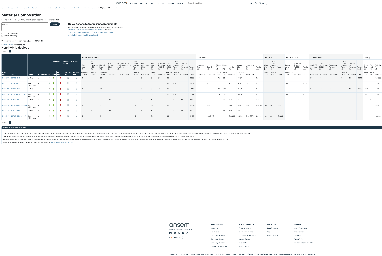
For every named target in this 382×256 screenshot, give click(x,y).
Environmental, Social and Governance (31, 8)
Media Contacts (272, 235)
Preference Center (270, 254)
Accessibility (173, 254)
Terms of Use (219, 254)
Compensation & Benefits (303, 243)
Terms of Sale (231, 254)
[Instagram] (187, 233)
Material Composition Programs (83, 8)
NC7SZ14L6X (15, 89)
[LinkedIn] (170, 233)
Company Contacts (218, 243)
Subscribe (311, 254)
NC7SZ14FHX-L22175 (18, 83)
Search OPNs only (10, 36)
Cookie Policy (243, 254)
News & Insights (272, 228)
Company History (217, 239)
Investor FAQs (244, 246)
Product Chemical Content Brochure (62, 142)
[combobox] (218, 3)
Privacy (252, 254)
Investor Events (244, 239)
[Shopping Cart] (260, 3)
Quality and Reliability (97, 29)
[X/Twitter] (179, 233)
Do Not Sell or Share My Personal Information (196, 254)
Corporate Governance (247, 235)
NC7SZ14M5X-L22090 (19, 105)
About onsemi (217, 224)
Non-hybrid (8, 45)
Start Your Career (300, 228)
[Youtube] (175, 233)
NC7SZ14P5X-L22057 (18, 116)
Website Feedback (285, 254)
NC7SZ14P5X (15, 111)
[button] (251, 3)
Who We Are (298, 239)
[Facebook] (183, 233)
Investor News (244, 243)
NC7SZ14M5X (16, 100)
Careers (297, 224)
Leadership (215, 232)
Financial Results (245, 228)
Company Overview (218, 235)
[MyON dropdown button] (257, 3)
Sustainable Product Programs (59, 8)
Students (297, 235)
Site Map (259, 254)
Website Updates (300, 254)
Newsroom (271, 224)
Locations (214, 228)
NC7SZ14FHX (15, 78)
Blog (268, 232)
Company (11, 8)
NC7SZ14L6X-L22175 (18, 94)
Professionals (299, 232)
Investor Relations (246, 224)
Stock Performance (246, 232)
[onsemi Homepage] (122, 3)
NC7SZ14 (24, 26)
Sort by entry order (11, 33)
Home (3, 8)
